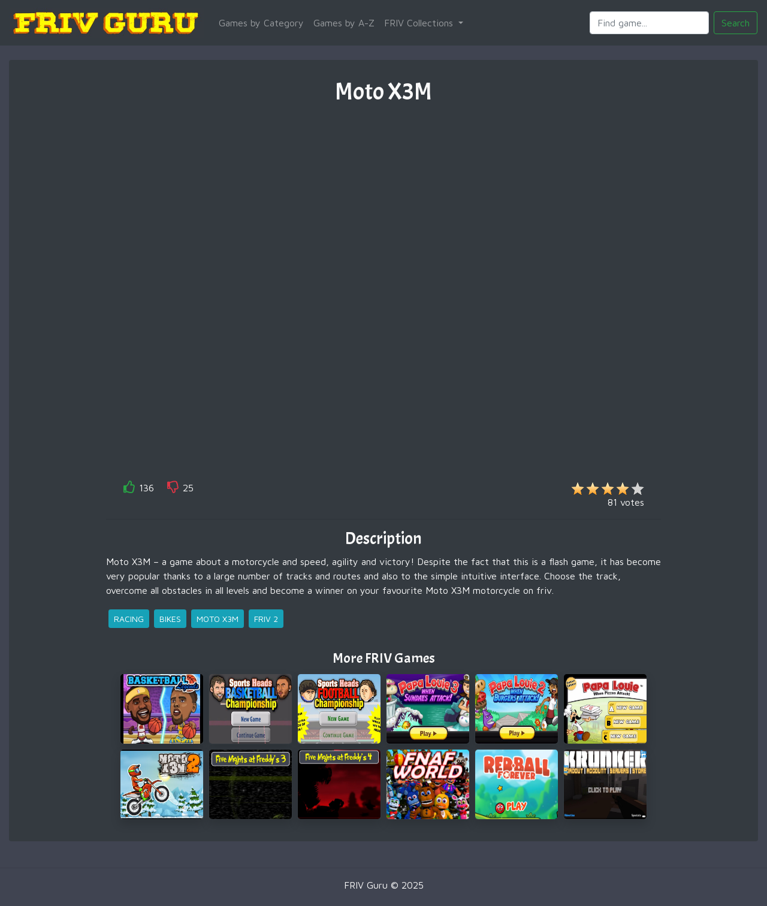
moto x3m (217, 619)
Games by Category (261, 22)
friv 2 (266, 619)
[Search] (649, 22)
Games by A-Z (344, 22)
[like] (129, 489)
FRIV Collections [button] (420, 22)
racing (129, 619)
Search (735, 22)
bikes (170, 619)
